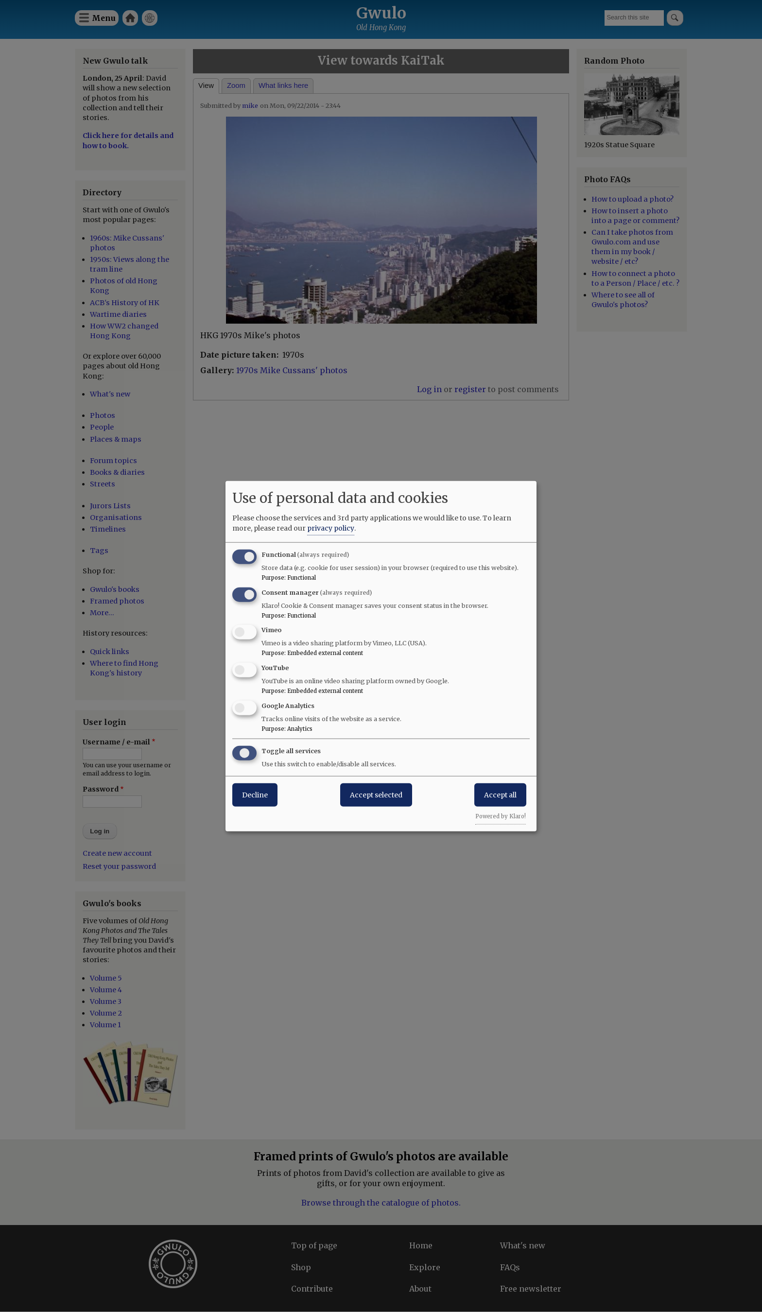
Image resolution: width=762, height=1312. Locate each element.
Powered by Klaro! (500, 815)
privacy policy (330, 527)
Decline (255, 794)
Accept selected (376, 794)
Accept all (500, 794)
